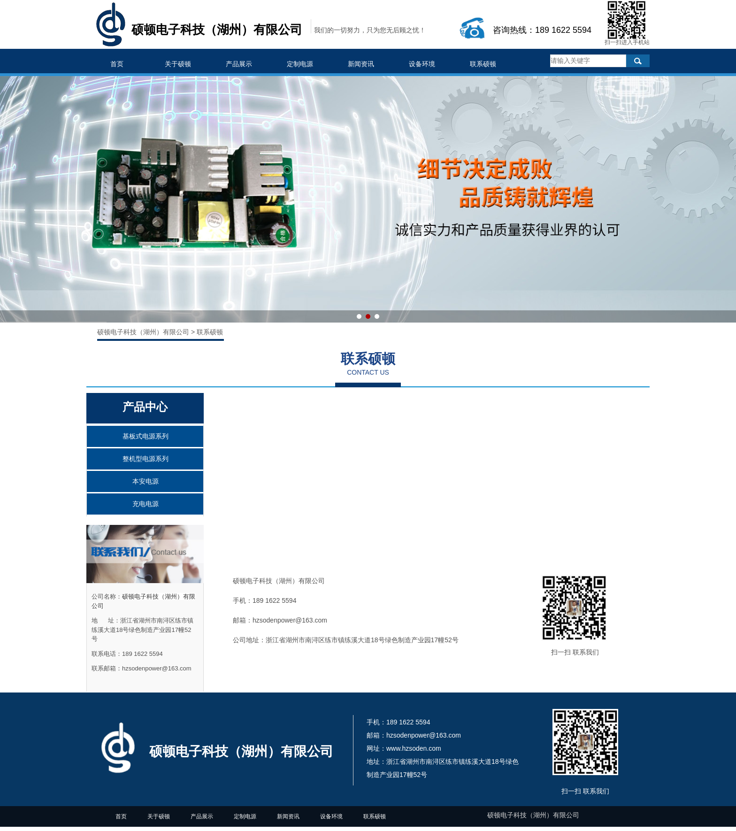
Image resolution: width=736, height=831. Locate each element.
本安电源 (145, 481)
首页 (116, 64)
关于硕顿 (178, 64)
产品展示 (239, 64)
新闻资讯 (361, 64)
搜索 (638, 60)
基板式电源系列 (146, 436)
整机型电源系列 (146, 458)
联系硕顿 (483, 64)
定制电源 (300, 64)
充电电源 (145, 504)
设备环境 (422, 64)
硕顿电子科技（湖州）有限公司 (144, 332)
